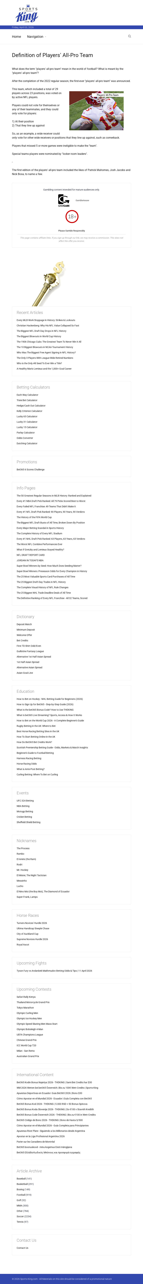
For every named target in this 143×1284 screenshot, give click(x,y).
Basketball (22, 1184)
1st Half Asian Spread (28, 662)
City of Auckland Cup (27, 933)
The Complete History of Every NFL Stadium (39, 533)
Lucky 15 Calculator (27, 427)
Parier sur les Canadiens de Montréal (36, 1141)
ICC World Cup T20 (26, 1045)
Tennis (20, 1221)
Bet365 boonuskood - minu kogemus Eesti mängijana (44, 1147)
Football (21, 1194)
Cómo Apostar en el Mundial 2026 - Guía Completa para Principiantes (53, 1125)
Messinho (22, 880)
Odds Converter (25, 438)
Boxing (20, 1189)
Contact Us (22, 1248)
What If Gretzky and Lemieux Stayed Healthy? (40, 549)
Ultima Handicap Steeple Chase (33, 928)
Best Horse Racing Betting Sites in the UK (38, 731)
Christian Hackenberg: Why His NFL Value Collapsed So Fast (48, 325)
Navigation (35, 37)
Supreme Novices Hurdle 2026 (32, 939)
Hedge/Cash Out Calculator (31, 405)
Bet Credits (22, 640)
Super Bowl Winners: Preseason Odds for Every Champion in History (52, 571)
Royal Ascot (23, 944)
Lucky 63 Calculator (27, 416)
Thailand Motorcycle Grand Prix (33, 1002)
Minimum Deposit (26, 629)
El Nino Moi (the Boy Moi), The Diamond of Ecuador (43, 891)
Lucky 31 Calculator (27, 421)
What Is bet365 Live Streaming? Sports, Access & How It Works (49, 715)
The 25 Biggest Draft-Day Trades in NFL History (41, 582)
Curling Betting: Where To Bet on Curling (37, 774)
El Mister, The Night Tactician (31, 875)
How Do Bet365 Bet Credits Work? (34, 742)
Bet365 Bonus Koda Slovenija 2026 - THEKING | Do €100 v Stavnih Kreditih (55, 1109)
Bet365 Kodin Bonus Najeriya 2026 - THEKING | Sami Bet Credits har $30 (54, 1082)
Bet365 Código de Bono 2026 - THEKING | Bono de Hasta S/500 (50, 1120)
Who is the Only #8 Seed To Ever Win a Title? (39, 363)
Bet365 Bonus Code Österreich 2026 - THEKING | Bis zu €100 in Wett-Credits (56, 1114)
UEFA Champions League (30, 1034)
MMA (19, 1205)
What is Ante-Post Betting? (31, 769)
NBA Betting (23, 806)
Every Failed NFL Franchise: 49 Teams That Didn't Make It (46, 506)
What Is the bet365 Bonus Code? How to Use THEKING (45, 709)
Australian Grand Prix (28, 1056)
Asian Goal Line (25, 673)
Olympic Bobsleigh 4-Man (30, 1029)
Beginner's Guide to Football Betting (35, 753)
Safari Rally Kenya (26, 997)
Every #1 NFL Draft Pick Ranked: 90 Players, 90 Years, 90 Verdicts (51, 511)
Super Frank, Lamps (27, 897)
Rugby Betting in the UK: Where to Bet (36, 726)
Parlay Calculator (26, 432)
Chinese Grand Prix (27, 1040)
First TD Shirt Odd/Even (29, 646)
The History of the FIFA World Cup (34, 517)
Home (16, 37)
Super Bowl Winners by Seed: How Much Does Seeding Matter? (49, 565)
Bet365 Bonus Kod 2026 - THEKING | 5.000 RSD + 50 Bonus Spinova (52, 1104)
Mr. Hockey (22, 870)
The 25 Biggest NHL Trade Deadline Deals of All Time (44, 592)
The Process (23, 848)
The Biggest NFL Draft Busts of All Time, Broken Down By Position (51, 522)
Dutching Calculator (27, 443)
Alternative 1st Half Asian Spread (34, 656)
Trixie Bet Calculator (27, 400)
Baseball (21, 1178)
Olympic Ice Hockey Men (29, 1018)
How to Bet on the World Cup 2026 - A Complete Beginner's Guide (50, 720)
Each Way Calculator (27, 394)
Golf (19, 1200)
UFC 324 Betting (25, 800)
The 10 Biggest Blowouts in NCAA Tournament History (45, 347)
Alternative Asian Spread (29, 667)
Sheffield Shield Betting (28, 822)
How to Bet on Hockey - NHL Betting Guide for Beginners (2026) (50, 699)
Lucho (20, 886)
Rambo (20, 853)
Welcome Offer (24, 635)
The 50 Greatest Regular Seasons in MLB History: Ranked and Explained (54, 495)
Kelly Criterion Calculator (29, 411)
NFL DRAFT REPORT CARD (31, 555)
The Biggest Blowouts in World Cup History (39, 336)
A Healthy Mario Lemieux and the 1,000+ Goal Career (44, 368)
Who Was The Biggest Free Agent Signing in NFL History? (46, 352)
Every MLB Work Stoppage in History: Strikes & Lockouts (46, 320)
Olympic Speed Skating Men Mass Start (37, 1024)
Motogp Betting (25, 811)
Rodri (19, 864)
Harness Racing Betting (29, 758)
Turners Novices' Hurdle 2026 (32, 923)
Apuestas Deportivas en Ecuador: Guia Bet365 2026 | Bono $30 (49, 1093)
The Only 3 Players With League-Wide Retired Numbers (45, 358)
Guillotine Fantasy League (30, 651)
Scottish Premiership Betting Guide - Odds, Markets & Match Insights (52, 747)
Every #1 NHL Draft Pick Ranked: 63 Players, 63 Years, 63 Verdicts (51, 538)
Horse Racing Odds (27, 763)
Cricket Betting (24, 816)
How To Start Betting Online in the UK (36, 736)
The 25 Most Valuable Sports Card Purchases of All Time (46, 576)
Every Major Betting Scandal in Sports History (40, 528)
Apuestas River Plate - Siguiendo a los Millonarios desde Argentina (51, 1131)
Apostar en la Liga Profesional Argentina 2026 (41, 1136)
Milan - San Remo (26, 1050)
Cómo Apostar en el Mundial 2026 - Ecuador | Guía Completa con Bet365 (54, 1098)
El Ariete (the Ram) (26, 859)
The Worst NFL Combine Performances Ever (39, 544)
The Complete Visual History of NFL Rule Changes (42, 587)
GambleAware (82, 200)
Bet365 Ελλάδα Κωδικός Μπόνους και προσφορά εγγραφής (49, 1152)
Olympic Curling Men (27, 1013)
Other (20, 1211)
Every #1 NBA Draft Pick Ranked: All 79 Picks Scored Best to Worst (51, 501)
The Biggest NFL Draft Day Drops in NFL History (41, 331)
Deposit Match (24, 624)
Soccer (20, 1216)
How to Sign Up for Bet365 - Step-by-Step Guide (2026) (45, 704)
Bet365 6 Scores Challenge (30, 469)
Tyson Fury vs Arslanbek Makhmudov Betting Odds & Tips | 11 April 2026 (54, 970)
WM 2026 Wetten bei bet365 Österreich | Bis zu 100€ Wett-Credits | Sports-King (57, 1087)
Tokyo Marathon (25, 1007)
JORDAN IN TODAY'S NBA (30, 560)
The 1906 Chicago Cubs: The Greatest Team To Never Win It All (49, 341)
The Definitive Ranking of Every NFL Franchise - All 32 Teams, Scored (52, 598)
